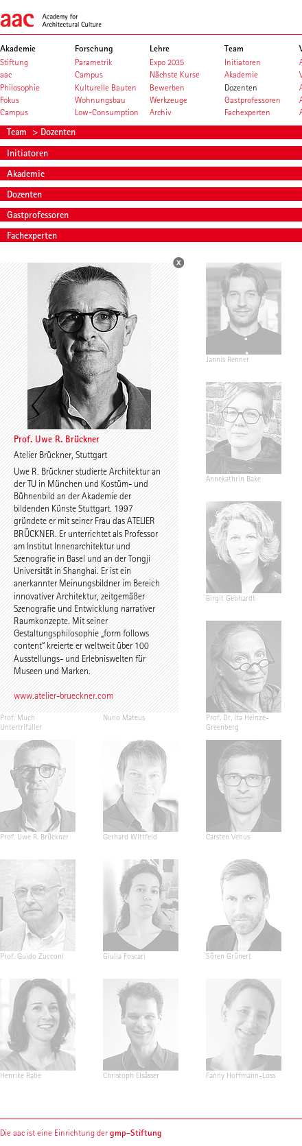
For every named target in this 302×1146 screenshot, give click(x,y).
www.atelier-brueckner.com (63, 695)
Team (18, 132)
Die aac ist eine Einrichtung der (81, 1132)
